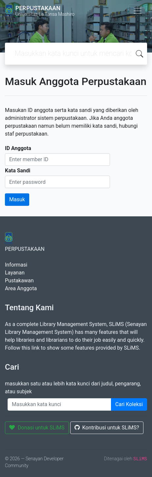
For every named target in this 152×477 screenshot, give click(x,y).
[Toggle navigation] (137, 10)
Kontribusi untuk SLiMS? (107, 427)
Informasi (16, 265)
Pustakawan (19, 280)
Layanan (15, 273)
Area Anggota (21, 288)
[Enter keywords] (59, 404)
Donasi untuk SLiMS (37, 427)
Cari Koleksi (129, 404)
